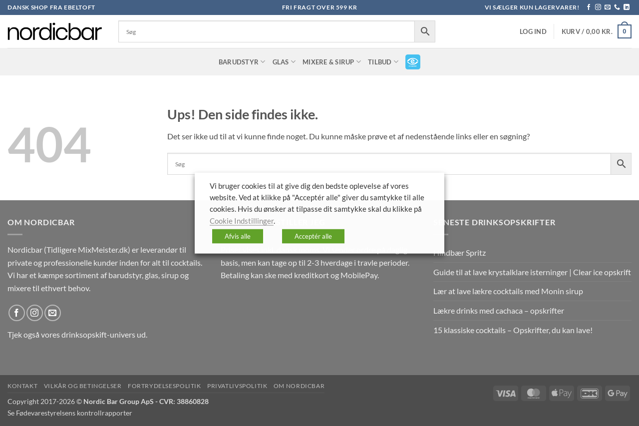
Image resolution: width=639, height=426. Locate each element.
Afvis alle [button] (238, 236)
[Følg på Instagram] (598, 7)
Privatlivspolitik (237, 386)
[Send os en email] (608, 7)
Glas (284, 61)
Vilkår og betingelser (83, 386)
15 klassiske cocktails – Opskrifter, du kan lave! (513, 330)
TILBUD (383, 61)
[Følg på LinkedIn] (627, 7)
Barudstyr (242, 61)
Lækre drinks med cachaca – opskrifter (498, 310)
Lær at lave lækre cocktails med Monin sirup (508, 291)
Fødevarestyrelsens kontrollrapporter (74, 413)
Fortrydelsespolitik (164, 386)
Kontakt (22, 386)
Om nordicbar (299, 386)
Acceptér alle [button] (313, 236)
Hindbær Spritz (459, 252)
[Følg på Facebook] (589, 7)
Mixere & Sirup (332, 61)
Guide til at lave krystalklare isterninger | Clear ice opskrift (532, 272)
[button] (533, 31)
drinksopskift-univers (98, 334)
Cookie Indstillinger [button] (242, 220)
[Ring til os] (617, 7)
